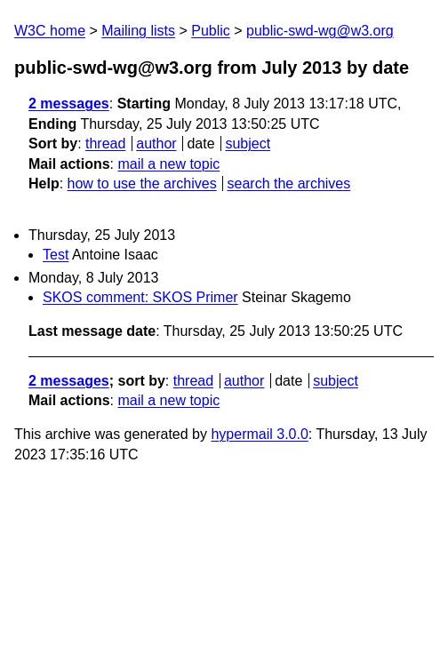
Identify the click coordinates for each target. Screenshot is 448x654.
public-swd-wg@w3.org (320, 30)
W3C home (49, 30)
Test (55, 254)
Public (210, 30)
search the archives (289, 183)
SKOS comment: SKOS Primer (140, 297)
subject (247, 143)
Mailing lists (138, 30)
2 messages (68, 103)
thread (105, 143)
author (156, 143)
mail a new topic (168, 163)
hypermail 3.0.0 (259, 434)
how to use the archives (142, 183)
